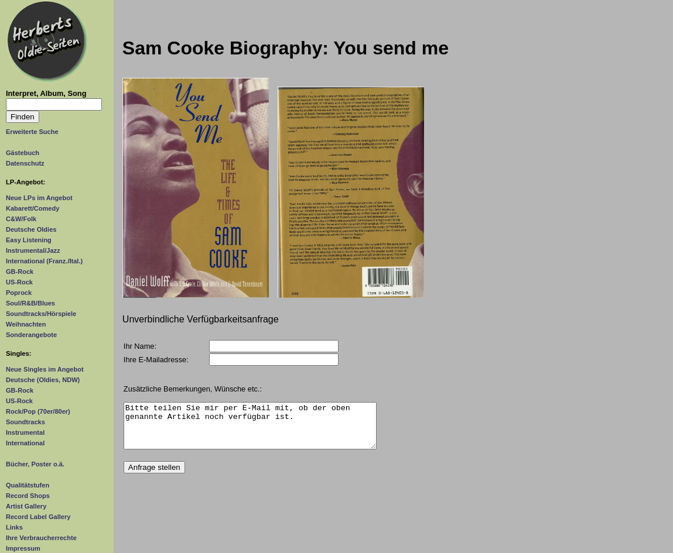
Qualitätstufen (27, 485)
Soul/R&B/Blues (30, 303)
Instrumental (25, 432)
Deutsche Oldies (31, 229)
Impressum (23, 548)
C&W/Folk (21, 218)
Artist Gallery (26, 506)
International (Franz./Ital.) (44, 261)
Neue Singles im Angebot (45, 369)
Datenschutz (25, 163)
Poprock (19, 292)
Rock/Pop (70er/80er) (38, 411)
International (25, 442)
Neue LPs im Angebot (39, 197)
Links (14, 527)
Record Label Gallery (38, 516)
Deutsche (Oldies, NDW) (43, 379)
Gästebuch (22, 152)
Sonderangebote (31, 334)
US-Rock (19, 282)
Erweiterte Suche (32, 131)
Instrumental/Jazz (33, 250)
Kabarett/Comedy (32, 208)
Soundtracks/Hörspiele (41, 313)
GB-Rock (19, 271)
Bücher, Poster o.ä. (35, 464)
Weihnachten (26, 324)
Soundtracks (25, 421)
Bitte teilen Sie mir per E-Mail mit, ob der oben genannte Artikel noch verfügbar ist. (250, 430)
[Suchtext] (54, 104)
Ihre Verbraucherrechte (41, 537)
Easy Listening (29, 239)
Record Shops (28, 495)
